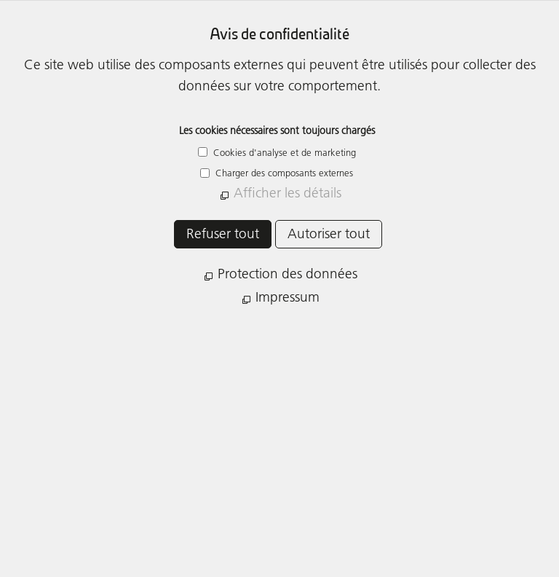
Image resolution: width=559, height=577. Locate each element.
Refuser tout (222, 233)
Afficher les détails (287, 192)
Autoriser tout (329, 233)
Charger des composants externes (283, 172)
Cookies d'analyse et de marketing (283, 152)
